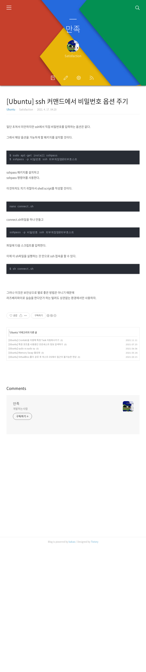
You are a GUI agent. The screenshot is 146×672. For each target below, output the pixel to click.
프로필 (53, 78)
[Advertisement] (73, 342)
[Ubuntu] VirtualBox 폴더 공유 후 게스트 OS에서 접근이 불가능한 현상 (43, 429)
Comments (16, 514)
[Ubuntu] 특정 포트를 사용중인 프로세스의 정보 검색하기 (36, 416)
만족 (73, 28)
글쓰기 (66, 78)
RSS (92, 78)
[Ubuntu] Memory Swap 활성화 (24, 425)
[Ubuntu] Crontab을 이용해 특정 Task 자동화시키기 (34, 412)
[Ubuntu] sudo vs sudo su (22, 420)
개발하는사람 (20, 534)
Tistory (94, 667)
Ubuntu (10, 109)
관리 (79, 78)
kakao (72, 667)
